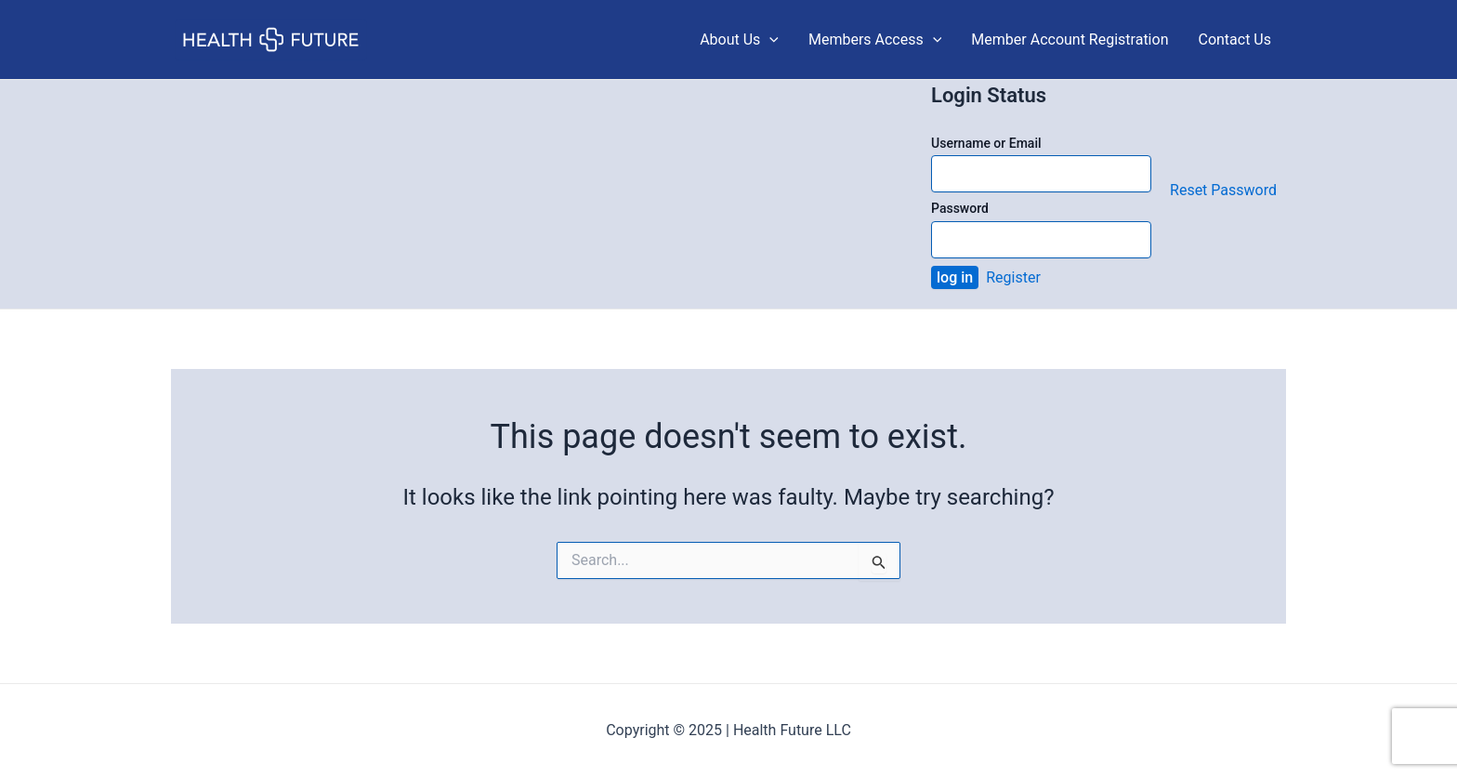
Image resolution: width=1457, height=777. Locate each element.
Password (960, 208)
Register (1013, 277)
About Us (739, 40)
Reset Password (1223, 190)
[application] (769, 40)
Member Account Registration (1069, 39)
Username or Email (986, 143)
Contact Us (1234, 39)
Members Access (874, 40)
